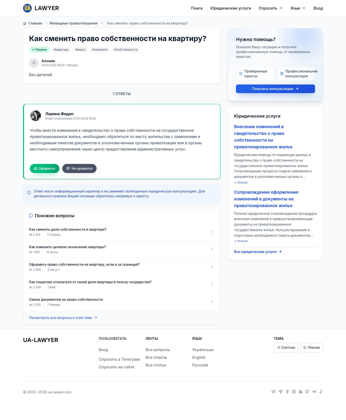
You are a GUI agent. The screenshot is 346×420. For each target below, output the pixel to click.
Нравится (44, 168)
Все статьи (156, 365)
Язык (298, 8)
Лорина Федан (59, 113)
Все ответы (156, 357)
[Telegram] (281, 392)
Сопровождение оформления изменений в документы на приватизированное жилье (266, 199)
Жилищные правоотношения (71, 23)
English (199, 357)
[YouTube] (274, 392)
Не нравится (79, 168)
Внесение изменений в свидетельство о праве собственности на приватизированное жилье (263, 136)
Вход (318, 8)
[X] (307, 392)
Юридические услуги (230, 8)
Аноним (48, 61)
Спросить (271, 8)
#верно (80, 49)
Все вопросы (158, 349)
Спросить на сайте (117, 367)
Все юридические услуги (258, 251)
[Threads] (314, 392)
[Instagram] (294, 392)
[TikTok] (321, 392)
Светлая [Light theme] (286, 347)
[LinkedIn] (301, 392)
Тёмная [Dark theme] (311, 347)
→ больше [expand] (240, 182)
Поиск (197, 8)
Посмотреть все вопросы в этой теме (63, 317)
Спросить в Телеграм (119, 359)
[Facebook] (287, 392)
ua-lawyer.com (60, 392)
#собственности (125, 49)
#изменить (100, 49)
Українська (202, 349)
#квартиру (61, 49)
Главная (32, 23)
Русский (200, 365)
